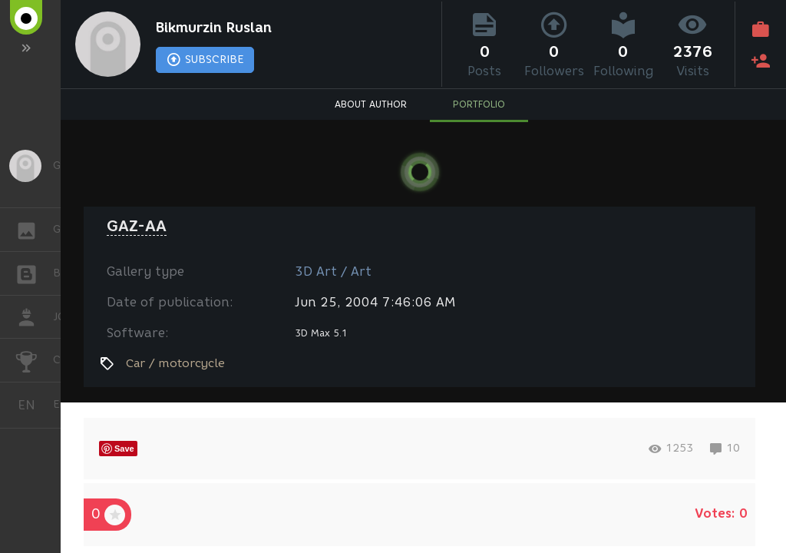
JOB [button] (34, 317)
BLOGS (34, 272)
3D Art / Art (333, 271)
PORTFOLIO (479, 104)
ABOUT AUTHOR (371, 104)
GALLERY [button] (34, 229)
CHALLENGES (34, 359)
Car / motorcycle (175, 363)
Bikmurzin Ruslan (214, 27)
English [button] (32, 405)
